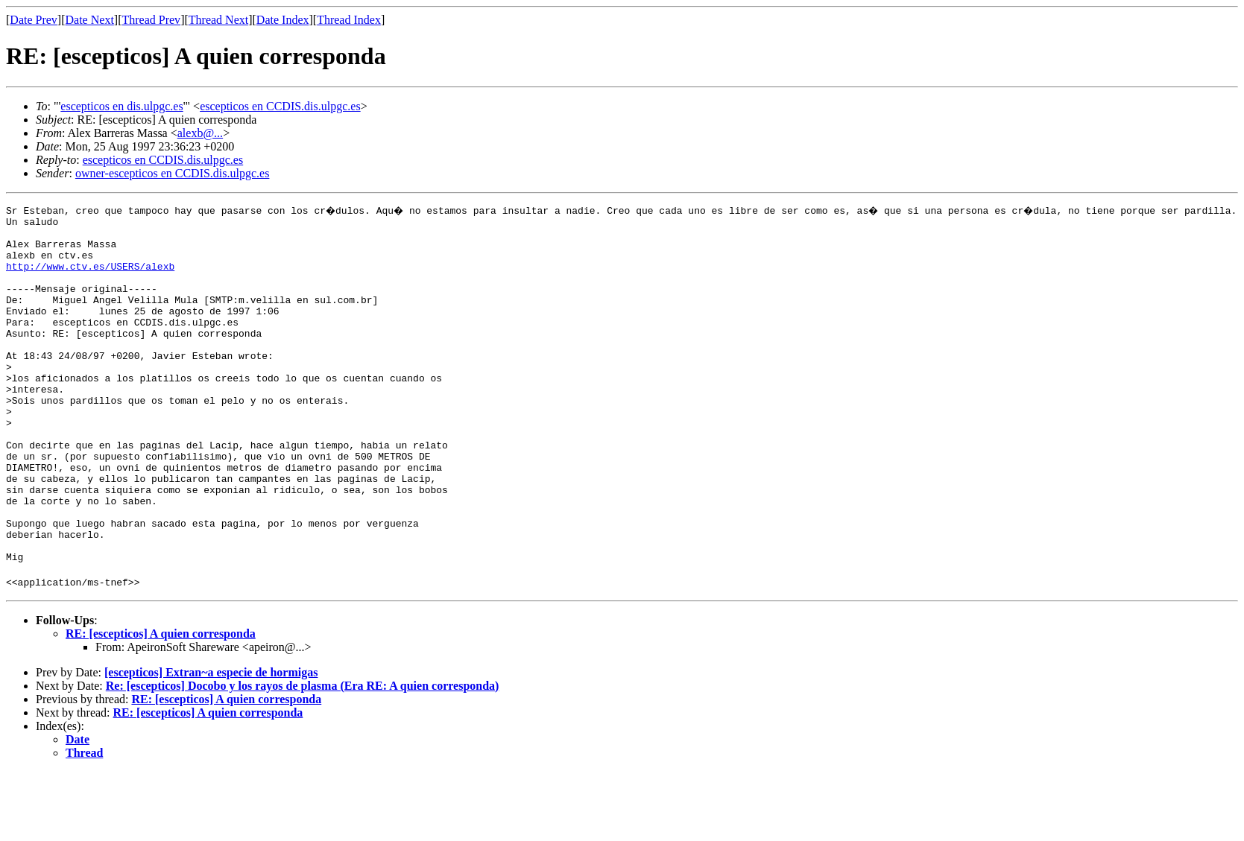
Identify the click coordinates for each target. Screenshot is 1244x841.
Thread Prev (150, 19)
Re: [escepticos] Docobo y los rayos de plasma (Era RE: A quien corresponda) (302, 755)
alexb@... (200, 133)
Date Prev (33, 19)
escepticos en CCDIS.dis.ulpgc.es (280, 106)
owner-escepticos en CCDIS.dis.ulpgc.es (172, 173)
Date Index (282, 19)
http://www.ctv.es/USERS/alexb (90, 277)
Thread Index (349, 19)
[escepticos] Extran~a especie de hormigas (211, 741)
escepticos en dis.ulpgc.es (121, 106)
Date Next (90, 19)
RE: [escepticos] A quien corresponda (161, 702)
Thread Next (218, 19)
